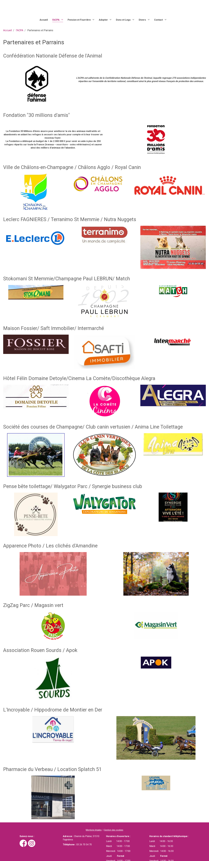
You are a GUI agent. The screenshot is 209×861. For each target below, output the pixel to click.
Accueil (44, 19)
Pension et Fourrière (79, 19)
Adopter (103, 19)
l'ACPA (56, 19)
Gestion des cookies (113, 830)
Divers (143, 19)
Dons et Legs (123, 19)
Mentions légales (94, 830)
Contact (158, 19)
